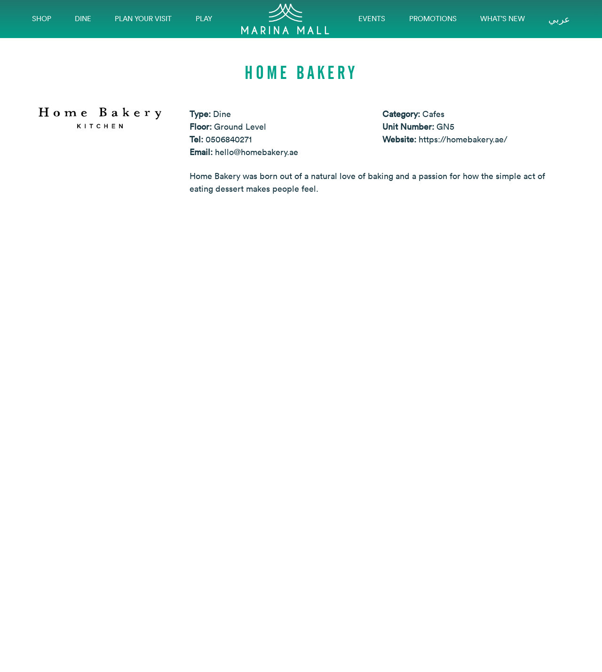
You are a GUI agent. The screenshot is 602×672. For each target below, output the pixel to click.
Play (204, 18)
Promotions (433, 18)
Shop (41, 18)
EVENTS (371, 18)
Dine (83, 18)
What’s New (502, 18)
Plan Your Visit (143, 18)
